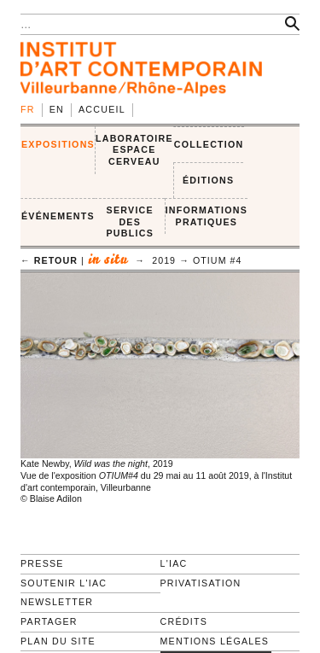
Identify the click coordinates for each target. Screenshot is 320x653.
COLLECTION (209, 144)
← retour (49, 260)
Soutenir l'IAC (63, 583)
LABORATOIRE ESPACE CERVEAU (134, 149)
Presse (42, 563)
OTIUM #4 (217, 260)
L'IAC (174, 563)
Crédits (183, 621)
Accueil (102, 109)
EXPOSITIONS (58, 144)
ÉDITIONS (208, 180)
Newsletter (56, 602)
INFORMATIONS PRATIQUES (206, 216)
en (56, 109)
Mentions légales (215, 641)
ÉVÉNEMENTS (58, 216)
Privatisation (200, 583)
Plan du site (58, 641)
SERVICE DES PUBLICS (130, 221)
